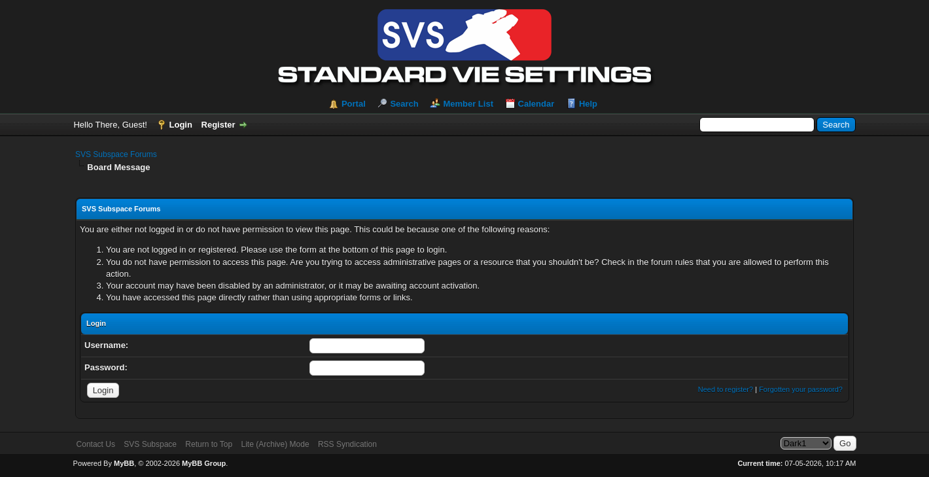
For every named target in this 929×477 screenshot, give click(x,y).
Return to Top (208, 444)
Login (180, 125)
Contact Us (96, 444)
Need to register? (725, 389)
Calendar (536, 104)
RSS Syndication (347, 444)
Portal (354, 104)
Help (588, 104)
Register (219, 125)
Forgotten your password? (801, 389)
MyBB (124, 463)
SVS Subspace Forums (116, 154)
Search (404, 104)
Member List (468, 104)
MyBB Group (204, 463)
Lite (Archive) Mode (275, 444)
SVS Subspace (150, 444)
